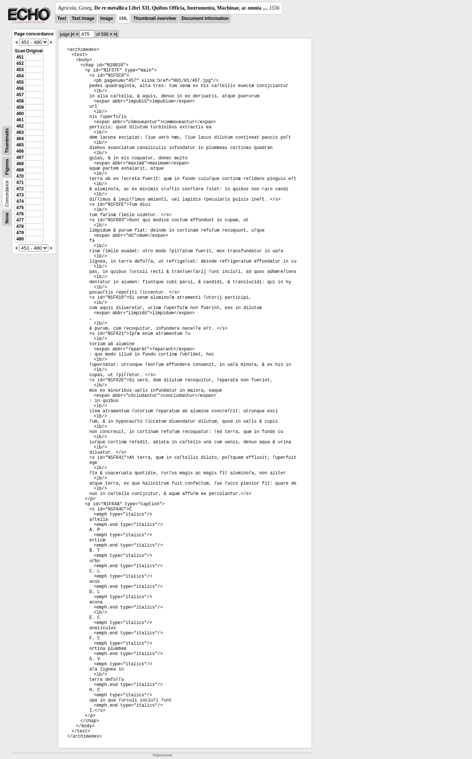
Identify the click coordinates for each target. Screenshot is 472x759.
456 (20, 88)
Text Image (83, 18)
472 (20, 188)
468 (20, 163)
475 (20, 207)
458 (20, 101)
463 (20, 132)
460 (20, 113)
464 (20, 138)
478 (20, 226)
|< (72, 34)
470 (20, 176)
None (7, 217)
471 (20, 182)
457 (20, 94)
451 (20, 57)
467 (20, 157)
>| (115, 34)
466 (20, 151)
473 (20, 195)
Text (61, 18)
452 (20, 63)
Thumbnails (7, 140)
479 (20, 232)
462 (20, 126)
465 (20, 145)
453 (20, 69)
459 (20, 107)
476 (20, 213)
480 (20, 239)
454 (20, 76)
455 (20, 82)
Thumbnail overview (154, 18)
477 (20, 220)
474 (20, 201)
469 (20, 170)
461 (20, 119)
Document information (205, 18)
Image (106, 18)
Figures (7, 167)
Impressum (162, 755)
